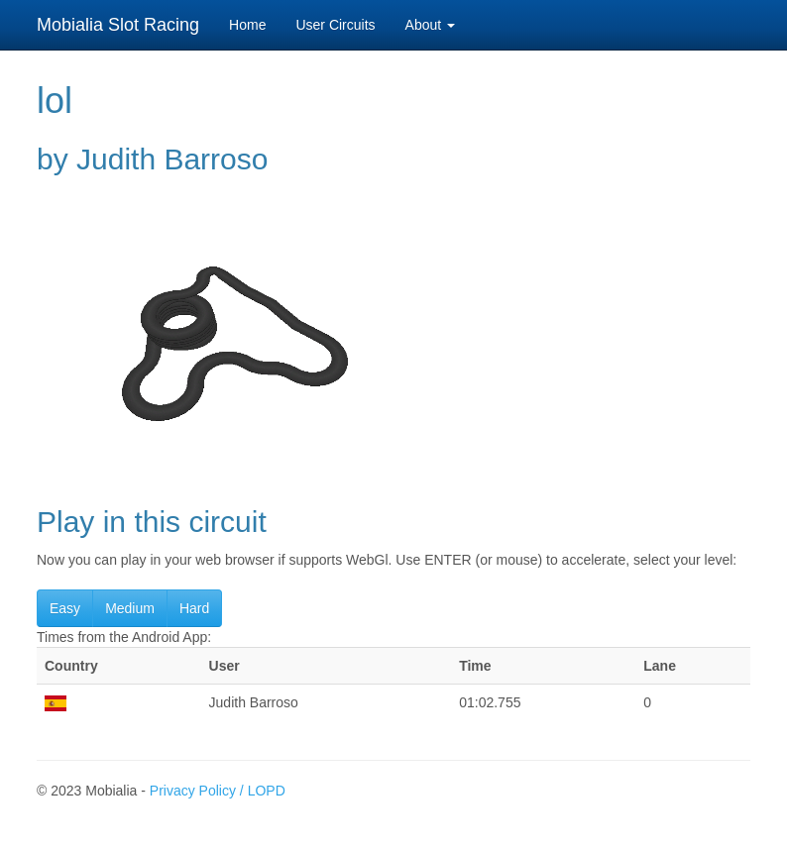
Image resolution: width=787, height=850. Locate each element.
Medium (130, 608)
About (430, 25)
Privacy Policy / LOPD (217, 790)
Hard (194, 608)
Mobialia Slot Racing (118, 25)
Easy (65, 608)
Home (247, 25)
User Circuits (335, 25)
